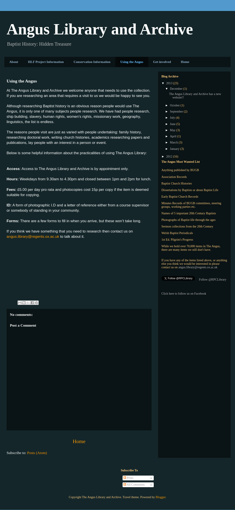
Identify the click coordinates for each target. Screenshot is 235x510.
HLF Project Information (46, 62)
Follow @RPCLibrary (212, 279)
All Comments (134, 484)
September (177, 111)
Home (185, 62)
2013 (169, 83)
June (173, 124)
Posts (128, 478)
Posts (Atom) (37, 453)
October (175, 105)
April (173, 136)
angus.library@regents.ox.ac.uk (33, 236)
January (175, 148)
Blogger (160, 497)
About (13, 62)
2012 (169, 156)
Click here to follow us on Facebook (183, 293)
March (174, 142)
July (173, 117)
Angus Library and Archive (100, 29)
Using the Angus (131, 62)
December (176, 88)
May (173, 130)
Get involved (162, 62)
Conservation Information (92, 62)
